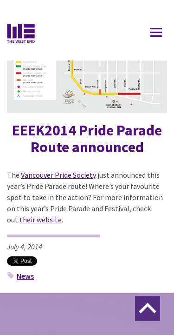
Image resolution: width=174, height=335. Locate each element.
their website (40, 219)
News (25, 276)
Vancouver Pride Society (58, 175)
